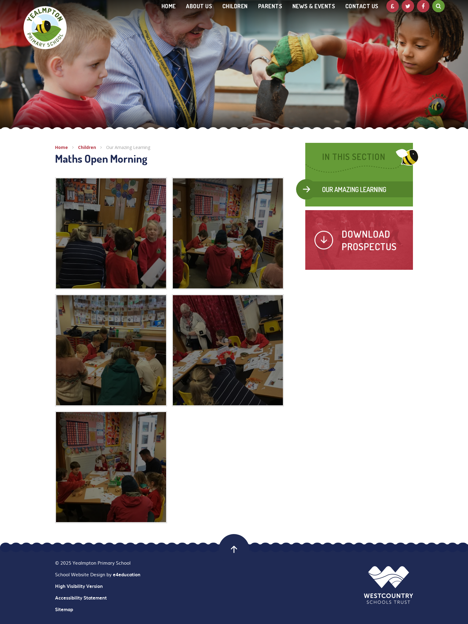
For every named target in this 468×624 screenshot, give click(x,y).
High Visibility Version (79, 586)
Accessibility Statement (81, 597)
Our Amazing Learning (128, 147)
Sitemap (64, 609)
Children (87, 147)
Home (61, 147)
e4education (126, 574)
